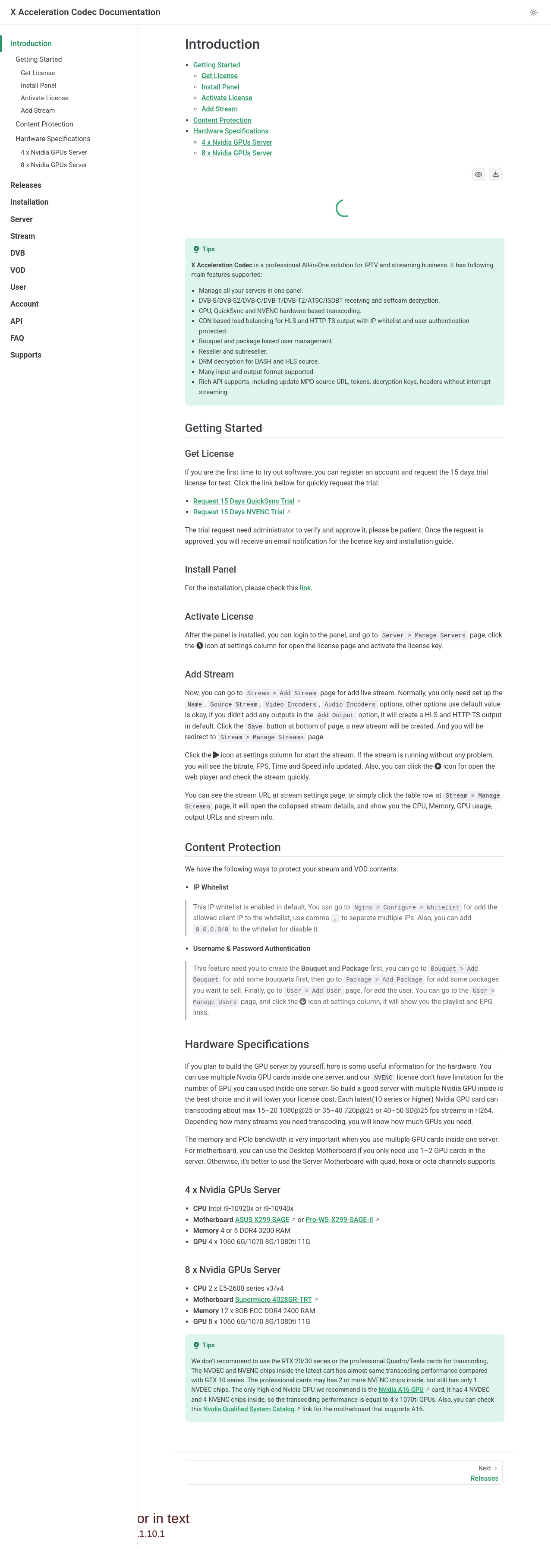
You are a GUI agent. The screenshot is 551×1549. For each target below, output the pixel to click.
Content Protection (44, 124)
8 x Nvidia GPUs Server (54, 165)
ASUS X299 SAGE (262, 1220)
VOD (17, 270)
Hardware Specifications (53, 139)
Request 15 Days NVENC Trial (239, 512)
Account (24, 304)
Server (21, 219)
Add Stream (38, 110)
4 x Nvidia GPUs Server (54, 152)
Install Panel (39, 85)
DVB (17, 253)
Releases (25, 185)
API (16, 321)
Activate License (45, 98)
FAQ (17, 338)
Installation (29, 202)
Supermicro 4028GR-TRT (273, 1300)
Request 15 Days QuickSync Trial (244, 501)
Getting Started (39, 59)
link (305, 588)
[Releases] (345, 1472)
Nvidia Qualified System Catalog (248, 1409)
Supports (25, 355)
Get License (38, 73)
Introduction (31, 43)
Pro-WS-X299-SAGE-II (339, 1220)
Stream (22, 236)
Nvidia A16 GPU (400, 1390)
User (18, 287)
